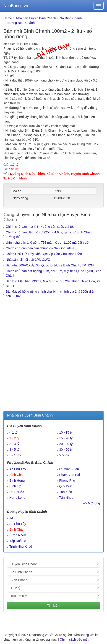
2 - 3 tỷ (14, 444)
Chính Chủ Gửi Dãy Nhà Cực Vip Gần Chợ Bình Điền (44, 254)
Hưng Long (17, 497)
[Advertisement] (53, 355)
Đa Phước (16, 492)
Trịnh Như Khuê (20, 546)
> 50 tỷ (64, 455)
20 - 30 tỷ (66, 444)
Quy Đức (65, 486)
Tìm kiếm (53, 605)
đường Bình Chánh (21, 23)
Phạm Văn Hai (69, 475)
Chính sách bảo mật (74, 639)
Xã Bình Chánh (71, 18)
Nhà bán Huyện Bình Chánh (36, 18)
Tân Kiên (65, 492)
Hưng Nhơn (17, 535)
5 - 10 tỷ (15, 455)
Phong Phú (67, 480)
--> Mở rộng (91, 503)
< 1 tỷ (13, 432)
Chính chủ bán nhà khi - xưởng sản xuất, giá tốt (40, 226)
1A (11, 518)
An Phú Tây (17, 469)
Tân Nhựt (66, 497)
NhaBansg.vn (15, 5)
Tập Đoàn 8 (17, 541)
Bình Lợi (15, 486)
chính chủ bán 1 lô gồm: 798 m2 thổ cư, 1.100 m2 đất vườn (48, 242)
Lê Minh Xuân (69, 469)
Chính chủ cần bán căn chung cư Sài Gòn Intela (40, 248)
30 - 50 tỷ (66, 449)
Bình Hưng (17, 480)
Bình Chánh (17, 475)
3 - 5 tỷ (14, 449)
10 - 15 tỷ (66, 432)
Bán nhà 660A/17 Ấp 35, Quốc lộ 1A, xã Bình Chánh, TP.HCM (50, 265)
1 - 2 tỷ (14, 438)
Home (7, 18)
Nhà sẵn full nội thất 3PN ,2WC (28, 259)
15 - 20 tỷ (66, 438)
